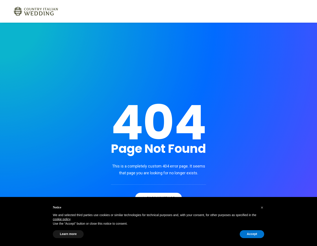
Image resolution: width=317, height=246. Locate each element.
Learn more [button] (68, 234)
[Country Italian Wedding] (30, 11)
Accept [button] (252, 234)
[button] (261, 207)
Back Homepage (158, 154)
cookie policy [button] (61, 219)
